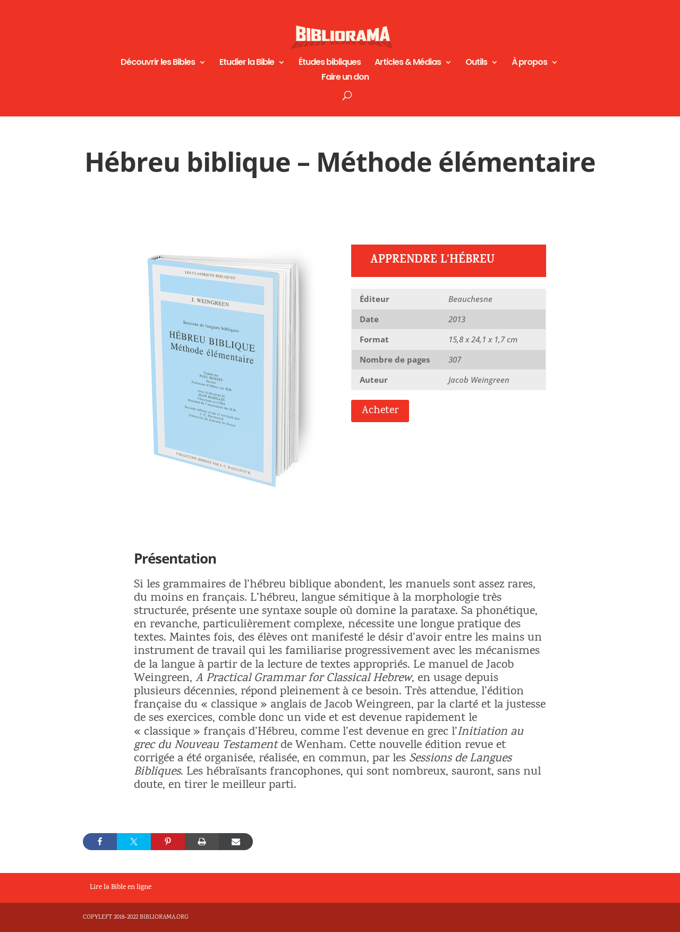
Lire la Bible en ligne (120, 888)
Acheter (380, 411)
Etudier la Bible (246, 63)
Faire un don (345, 78)
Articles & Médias (408, 63)
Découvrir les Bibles (158, 63)
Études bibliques (330, 63)
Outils (476, 63)
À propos (529, 63)
